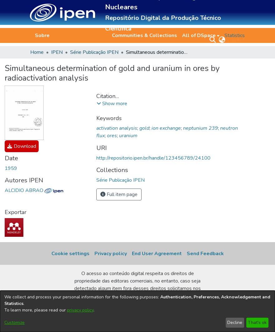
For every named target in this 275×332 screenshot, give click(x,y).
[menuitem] (201, 35)
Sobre (42, 35)
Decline (234, 322)
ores (112, 135)
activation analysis (116, 128)
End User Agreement (157, 253)
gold (144, 128)
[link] (22, 146)
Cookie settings (70, 253)
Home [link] (37, 52)
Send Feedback (205, 253)
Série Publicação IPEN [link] (94, 52)
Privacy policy (110, 253)
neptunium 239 (200, 128)
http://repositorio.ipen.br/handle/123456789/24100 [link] (153, 158)
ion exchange (166, 128)
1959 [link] (11, 168)
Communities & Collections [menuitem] (144, 35)
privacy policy (80, 310)
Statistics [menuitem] (234, 35)
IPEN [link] (57, 52)
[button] (62, 12)
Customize (14, 322)
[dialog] (137, 311)
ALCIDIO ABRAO (34, 190)
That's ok (257, 322)
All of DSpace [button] (199, 35)
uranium (128, 135)
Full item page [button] (119, 194)
